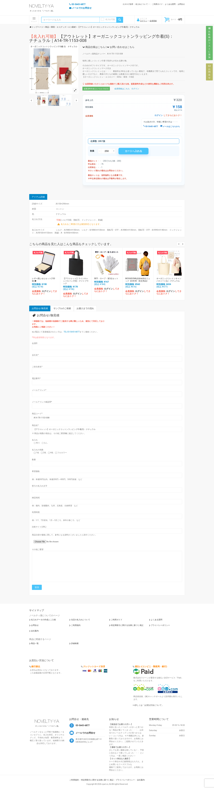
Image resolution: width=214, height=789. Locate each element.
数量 (34, 459)
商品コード (37, 413)
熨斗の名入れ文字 (39, 486)
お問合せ (181, 4)
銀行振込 (35, 666)
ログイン (143, 21)
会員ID (34, 343)
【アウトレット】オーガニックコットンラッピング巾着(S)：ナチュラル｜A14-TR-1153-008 (101, 38)
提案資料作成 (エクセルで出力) (96, 89)
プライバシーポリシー (160, 625)
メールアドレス (39, 390)
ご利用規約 (76, 625)
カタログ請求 (128, 4)
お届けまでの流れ (85, 308)
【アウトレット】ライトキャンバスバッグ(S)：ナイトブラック (76, 280)
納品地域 (36, 497)
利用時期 (36, 512)
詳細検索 (75, 643)
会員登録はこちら (122, 89)
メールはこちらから (170, 126)
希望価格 (36, 471)
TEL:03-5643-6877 (72, 332)
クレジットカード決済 (94, 666)
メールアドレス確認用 (42, 402)
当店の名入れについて (80, 620)
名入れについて (141, 4)
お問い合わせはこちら (120, 47)
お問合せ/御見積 (40, 308)
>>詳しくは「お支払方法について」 (148, 705)
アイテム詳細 (38, 197)
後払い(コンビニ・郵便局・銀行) (151, 666)
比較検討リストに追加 (209, 43)
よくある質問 (170, 4)
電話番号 (36, 378)
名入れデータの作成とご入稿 (43, 620)
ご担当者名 (37, 367)
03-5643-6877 (150, 126)
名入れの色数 (37, 450)
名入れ (35, 440)
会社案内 (35, 631)
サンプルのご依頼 (62, 308)
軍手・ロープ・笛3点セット (106, 278)
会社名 (35, 355)
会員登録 (153, 21)
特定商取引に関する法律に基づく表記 (127, 625)
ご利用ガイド (157, 4)
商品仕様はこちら (93, 47)
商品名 (35, 425)
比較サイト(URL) (39, 527)
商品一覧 (35, 643)
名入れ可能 (110, 19)
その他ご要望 (37, 549)
